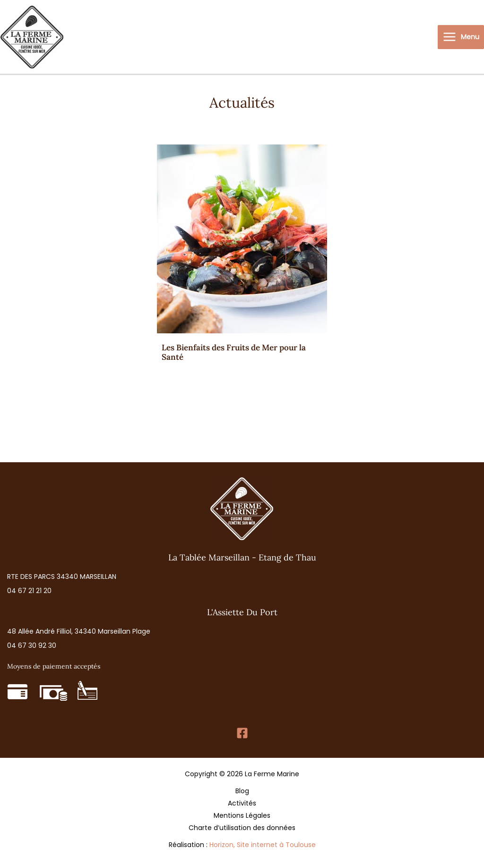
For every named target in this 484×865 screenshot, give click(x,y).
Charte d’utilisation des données (242, 827)
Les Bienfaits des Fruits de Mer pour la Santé (234, 352)
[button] (61, 577)
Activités (242, 803)
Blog (242, 791)
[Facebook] (242, 733)
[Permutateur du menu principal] (461, 37)
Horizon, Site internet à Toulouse (262, 844)
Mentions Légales (242, 815)
